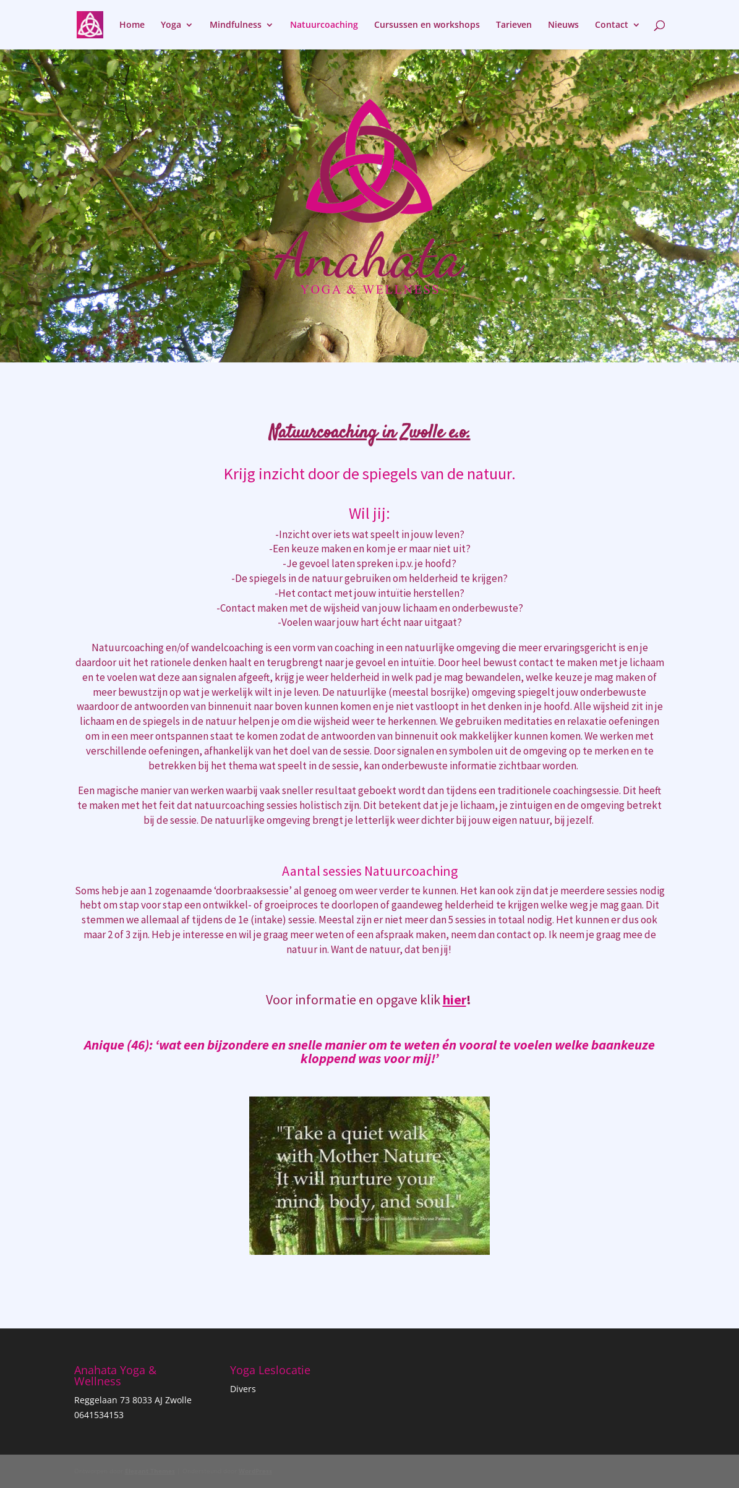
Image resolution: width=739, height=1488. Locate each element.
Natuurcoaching (324, 25)
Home (132, 25)
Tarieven (514, 25)
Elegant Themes (150, 1470)
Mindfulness (236, 25)
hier (454, 999)
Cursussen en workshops (427, 25)
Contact (611, 25)
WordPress (255, 1470)
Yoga (171, 25)
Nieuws (563, 25)
